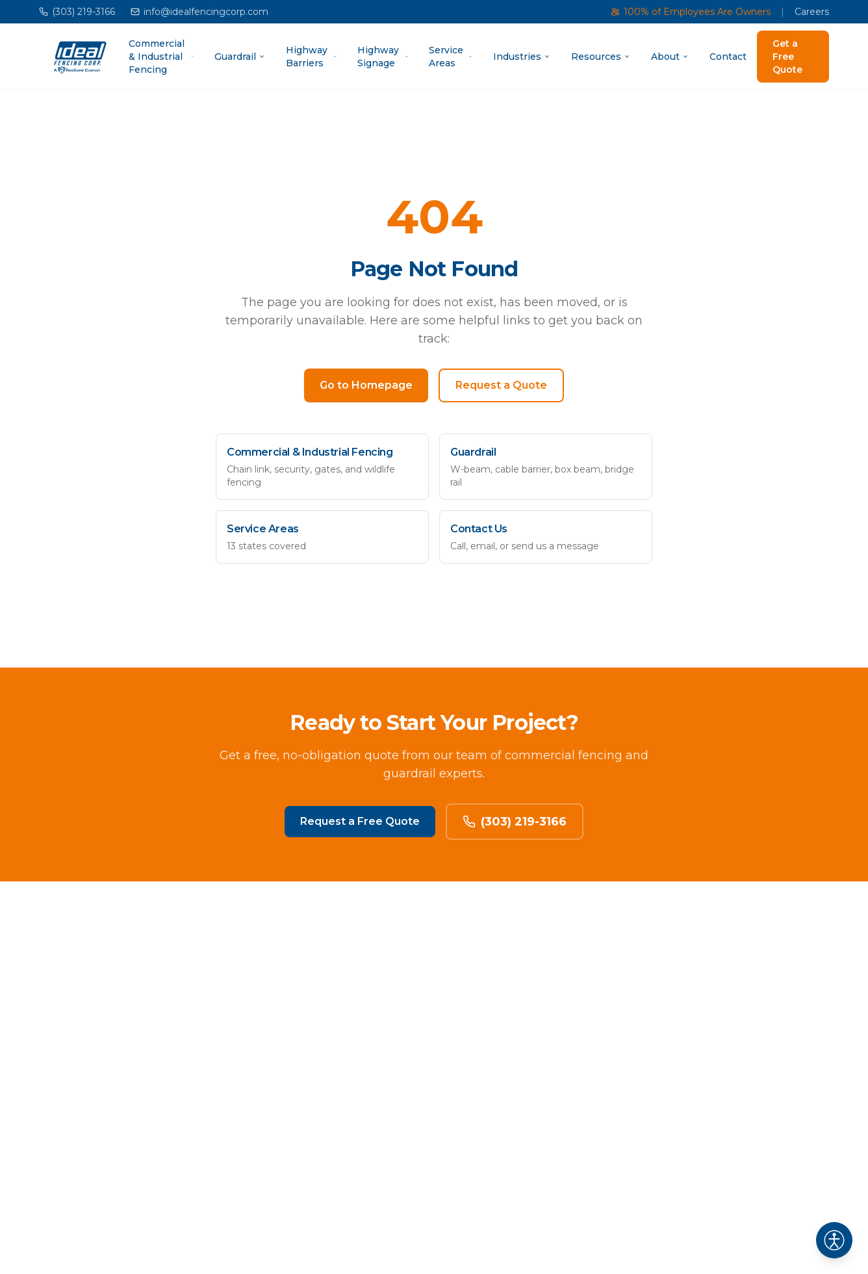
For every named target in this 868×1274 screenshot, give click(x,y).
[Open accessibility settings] (834, 1240)
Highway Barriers (311, 56)
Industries (521, 56)
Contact (728, 56)
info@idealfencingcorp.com (199, 12)
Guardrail (239, 56)
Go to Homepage (366, 385)
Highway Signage (382, 56)
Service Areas (450, 56)
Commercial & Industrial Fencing (161, 56)
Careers (812, 12)
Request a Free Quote (360, 821)
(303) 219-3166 (77, 12)
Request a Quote (501, 385)
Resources (600, 56)
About (670, 56)
